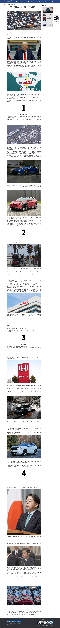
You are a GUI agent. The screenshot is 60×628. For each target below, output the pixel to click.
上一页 (14, 616)
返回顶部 (56, 21)
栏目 (10, 4)
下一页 (33, 616)
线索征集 (8, 621)
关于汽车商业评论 (14, 619)
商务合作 (13, 621)
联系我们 (19, 621)
